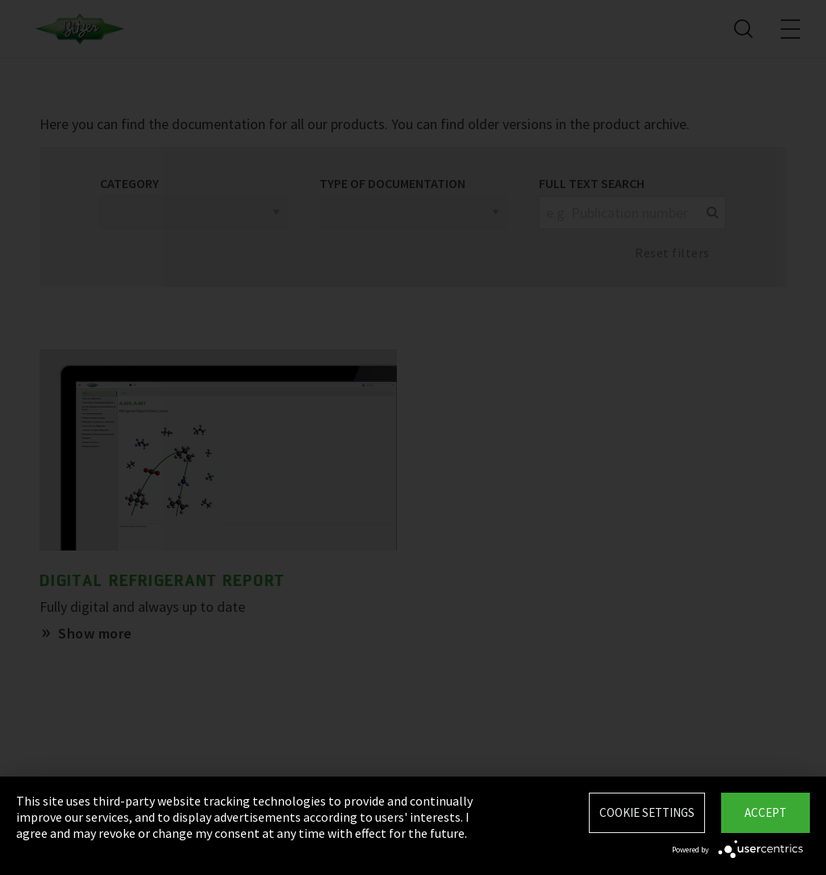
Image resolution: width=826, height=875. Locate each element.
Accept (765, 812)
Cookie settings (647, 812)
